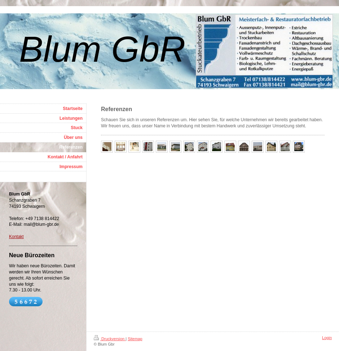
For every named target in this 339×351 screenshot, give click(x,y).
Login (327, 337)
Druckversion (110, 339)
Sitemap (135, 339)
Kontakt (16, 236)
